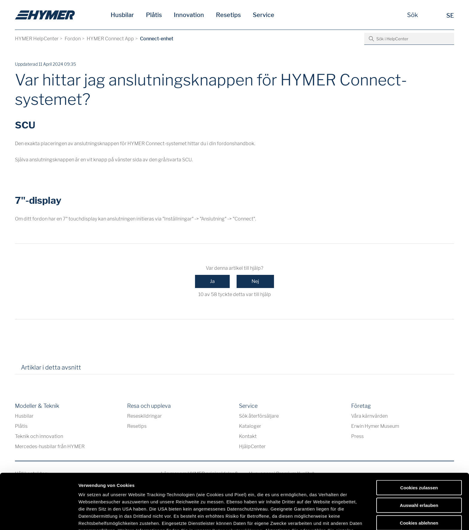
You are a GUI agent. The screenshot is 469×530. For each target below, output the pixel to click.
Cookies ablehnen (419, 477)
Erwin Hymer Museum (375, 426)
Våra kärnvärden (369, 416)
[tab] (94, 370)
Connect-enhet (156, 39)
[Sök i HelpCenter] (409, 39)
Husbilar (122, 15)
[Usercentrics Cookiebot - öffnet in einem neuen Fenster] (39, 518)
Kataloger (250, 426)
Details (310, 518)
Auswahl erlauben (419, 459)
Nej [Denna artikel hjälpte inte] (255, 281)
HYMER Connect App (110, 39)
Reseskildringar (144, 416)
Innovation (189, 15)
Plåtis (154, 15)
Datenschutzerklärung (237, 485)
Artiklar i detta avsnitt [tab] (51, 367)
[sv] (45, 14)
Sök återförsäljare (259, 416)
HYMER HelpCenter (37, 39)
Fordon (73, 39)
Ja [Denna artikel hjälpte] (212, 281)
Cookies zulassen (419, 442)
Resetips (228, 15)
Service (263, 15)
